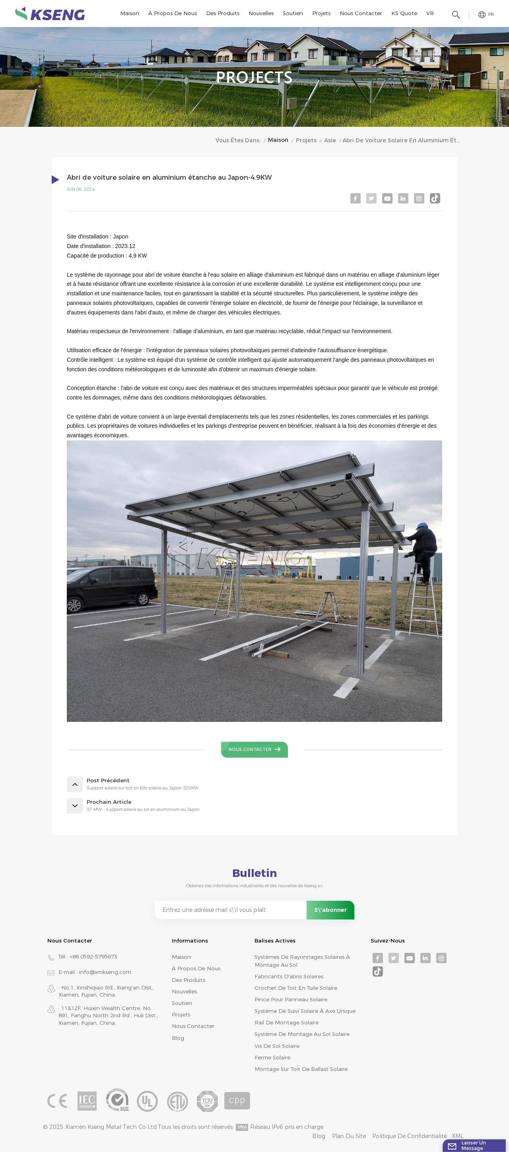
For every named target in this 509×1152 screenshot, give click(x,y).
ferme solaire (272, 1057)
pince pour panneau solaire (290, 999)
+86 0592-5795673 (93, 956)
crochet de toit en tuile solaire (295, 988)
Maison (129, 13)
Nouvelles (261, 13)
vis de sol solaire (276, 1046)
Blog (178, 1038)
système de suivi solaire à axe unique (305, 1011)
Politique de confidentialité (409, 1136)
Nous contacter (361, 13)
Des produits (222, 13)
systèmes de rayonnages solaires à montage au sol (302, 961)
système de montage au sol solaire (302, 1034)
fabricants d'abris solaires (288, 976)
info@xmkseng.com (105, 972)
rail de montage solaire (286, 1022)
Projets (321, 13)
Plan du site (349, 1136)
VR (430, 13)
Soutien (293, 13)
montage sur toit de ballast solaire (301, 1069)
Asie (330, 140)
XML (458, 1136)
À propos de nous (172, 13)
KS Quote (404, 13)
